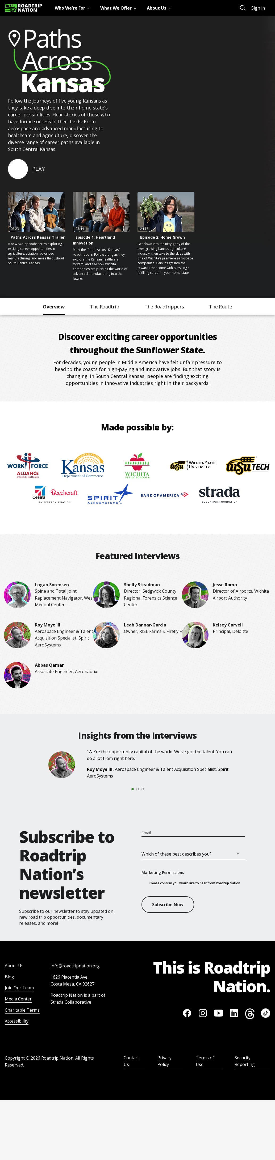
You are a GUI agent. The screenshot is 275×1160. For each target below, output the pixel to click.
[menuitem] (73, 8)
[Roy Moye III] (54, 764)
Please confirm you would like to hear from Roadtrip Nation (194, 883)
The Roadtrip (104, 306)
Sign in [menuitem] (258, 8)
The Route (220, 306)
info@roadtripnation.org (75, 966)
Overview (54, 306)
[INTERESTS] (191, 854)
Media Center (18, 999)
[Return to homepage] (23, 8)
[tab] (124, 789)
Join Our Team (19, 988)
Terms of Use (205, 1061)
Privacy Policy (164, 1061)
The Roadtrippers (164, 306)
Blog (9, 977)
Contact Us (131, 1061)
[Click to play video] (26, 169)
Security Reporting (245, 1061)
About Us (14, 965)
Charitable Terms (22, 1010)
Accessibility (16, 1021)
